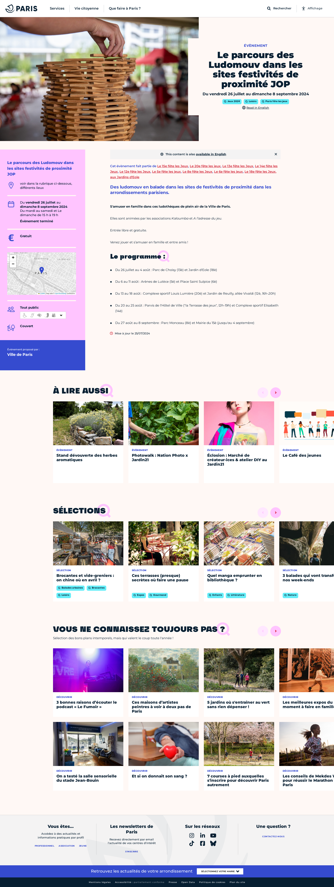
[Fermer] (276, 154)
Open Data (188, 882)
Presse (173, 882)
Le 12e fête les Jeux (134, 172)
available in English (211, 154)
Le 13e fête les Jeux (237, 166)
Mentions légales (100, 882)
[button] (41, 270)
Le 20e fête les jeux (205, 166)
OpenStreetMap (60, 293)
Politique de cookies (212, 882)
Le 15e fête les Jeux (172, 166)
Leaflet (41, 293)
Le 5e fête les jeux (166, 172)
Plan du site (237, 882)
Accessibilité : (139, 882)
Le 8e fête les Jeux (197, 172)
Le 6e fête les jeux (228, 172)
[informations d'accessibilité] (43, 315)
